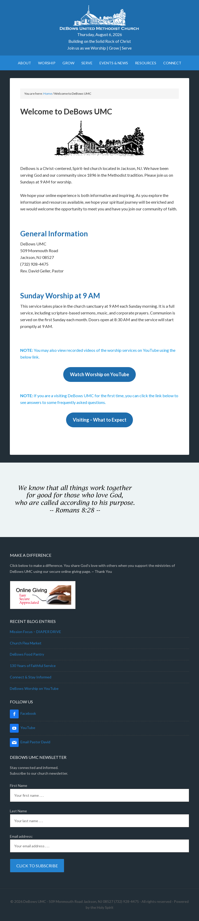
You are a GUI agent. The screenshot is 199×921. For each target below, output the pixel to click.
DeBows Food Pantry (27, 654)
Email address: (21, 836)
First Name (18, 785)
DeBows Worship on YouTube (34, 688)
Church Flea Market (25, 643)
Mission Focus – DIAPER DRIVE (35, 631)
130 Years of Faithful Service (33, 665)
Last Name (18, 811)
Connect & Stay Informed (30, 677)
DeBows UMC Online (99, 18)
